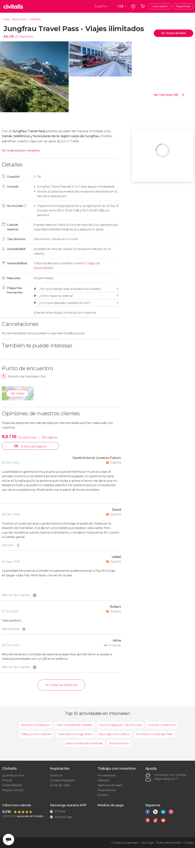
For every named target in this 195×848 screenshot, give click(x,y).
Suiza (7, 19)
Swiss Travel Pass (119, 743)
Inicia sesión (159, 6)
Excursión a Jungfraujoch (35, 725)
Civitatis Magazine (62, 780)
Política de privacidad (168, 842)
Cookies (188, 842)
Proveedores (107, 775)
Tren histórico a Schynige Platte (154, 734)
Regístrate (183, 6)
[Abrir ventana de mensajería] (8, 839)
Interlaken (35, 19)
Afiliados (103, 780)
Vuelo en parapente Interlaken (75, 725)
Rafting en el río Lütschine (36, 734)
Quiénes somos (13, 775)
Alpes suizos (19, 19)
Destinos (56, 775)
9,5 (8, 36)
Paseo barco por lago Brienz (75, 734)
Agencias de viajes (110, 785)
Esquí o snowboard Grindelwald (84, 743)
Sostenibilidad (12, 785)
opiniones (26, 36)
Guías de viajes (60, 785)
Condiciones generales (124, 842)
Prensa (7, 780)
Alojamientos (107, 790)
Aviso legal (147, 842)
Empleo (103, 795)
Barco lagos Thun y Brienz (114, 734)
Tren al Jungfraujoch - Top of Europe (120, 725)
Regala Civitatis (12, 790)
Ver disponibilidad (173, 33)
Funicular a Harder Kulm (162, 725)
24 (17, 36)
